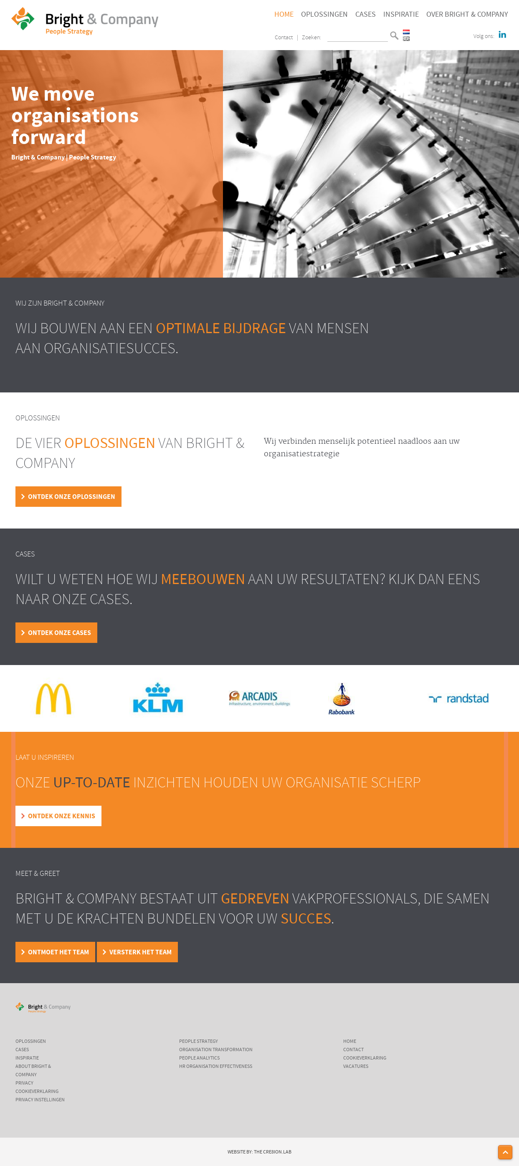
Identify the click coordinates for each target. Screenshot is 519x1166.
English (406, 38)
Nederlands (406, 32)
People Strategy (198, 1041)
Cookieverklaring (36, 1091)
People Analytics (199, 1058)
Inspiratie (401, 15)
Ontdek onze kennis (61, 816)
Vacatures (355, 1066)
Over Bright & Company (467, 15)
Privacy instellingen (40, 1100)
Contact (284, 38)
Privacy (24, 1083)
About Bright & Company (33, 1070)
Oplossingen (324, 15)
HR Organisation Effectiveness (215, 1066)
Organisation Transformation (216, 1050)
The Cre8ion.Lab (272, 1152)
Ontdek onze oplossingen (71, 496)
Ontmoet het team (58, 952)
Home (284, 15)
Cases (365, 15)
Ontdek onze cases (59, 632)
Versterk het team (140, 952)
